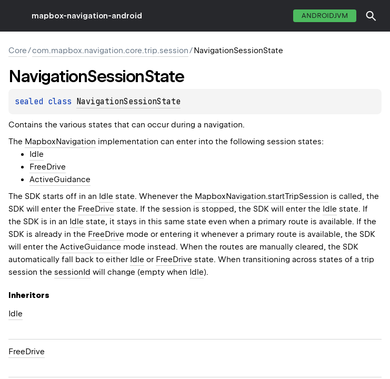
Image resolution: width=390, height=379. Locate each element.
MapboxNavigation (60, 141)
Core (17, 50)
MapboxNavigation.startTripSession (261, 196)
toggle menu (15, 15)
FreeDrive (47, 167)
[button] (371, 15)
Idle (36, 154)
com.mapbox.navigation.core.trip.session (110, 50)
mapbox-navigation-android (87, 16)
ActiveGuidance (60, 179)
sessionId (72, 272)
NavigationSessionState (128, 101)
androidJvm (325, 15)
